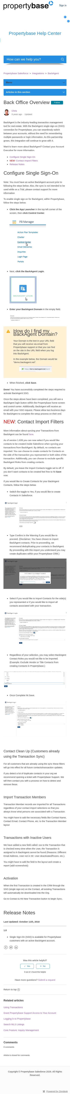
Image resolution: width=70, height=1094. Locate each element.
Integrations (38, 73)
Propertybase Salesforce (15, 73)
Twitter (11, 949)
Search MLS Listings (13, 1024)
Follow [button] (57, 102)
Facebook (5, 949)
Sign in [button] (63, 5)
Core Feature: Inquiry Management (21, 1030)
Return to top (11, 989)
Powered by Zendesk (57, 1091)
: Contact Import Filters (24, 160)
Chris (14, 110)
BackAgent (53, 73)
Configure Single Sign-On (22, 157)
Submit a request (46, 980)
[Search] (35, 59)
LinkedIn (16, 949)
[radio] (27, 966)
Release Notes (17, 164)
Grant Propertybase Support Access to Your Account (29, 1013)
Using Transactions (13, 1007)
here (31, 434)
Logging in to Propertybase (17, 1018)
